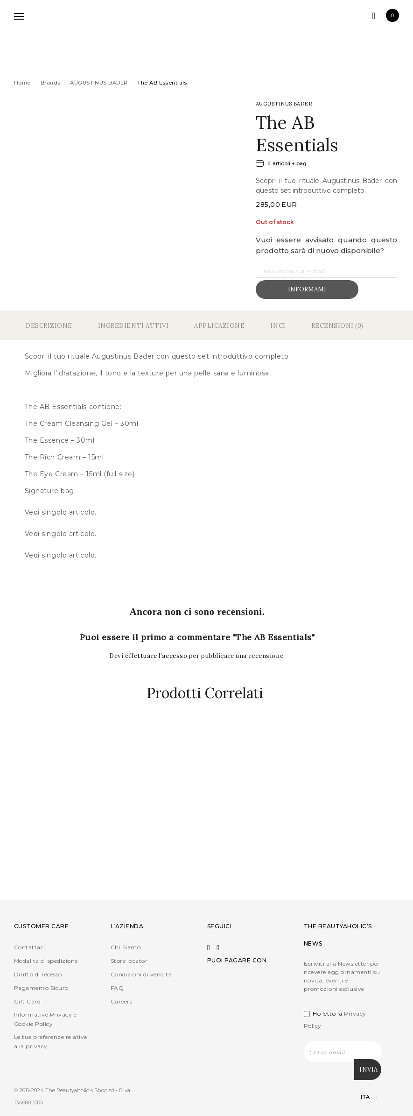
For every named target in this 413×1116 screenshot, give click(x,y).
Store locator (129, 961)
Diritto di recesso (38, 974)
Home (22, 82)
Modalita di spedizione (46, 961)
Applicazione (219, 326)
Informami (307, 289)
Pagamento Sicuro (41, 988)
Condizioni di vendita (141, 974)
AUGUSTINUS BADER (98, 82)
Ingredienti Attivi (133, 326)
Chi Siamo (125, 947)
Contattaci (29, 947)
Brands (51, 82)
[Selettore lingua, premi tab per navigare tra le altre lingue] (361, 1097)
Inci (277, 326)
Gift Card (27, 1001)
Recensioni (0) (337, 326)
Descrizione (49, 326)
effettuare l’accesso (157, 656)
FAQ (117, 988)
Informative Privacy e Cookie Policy (45, 1019)
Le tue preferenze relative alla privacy (50, 1042)
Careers (121, 1001)
